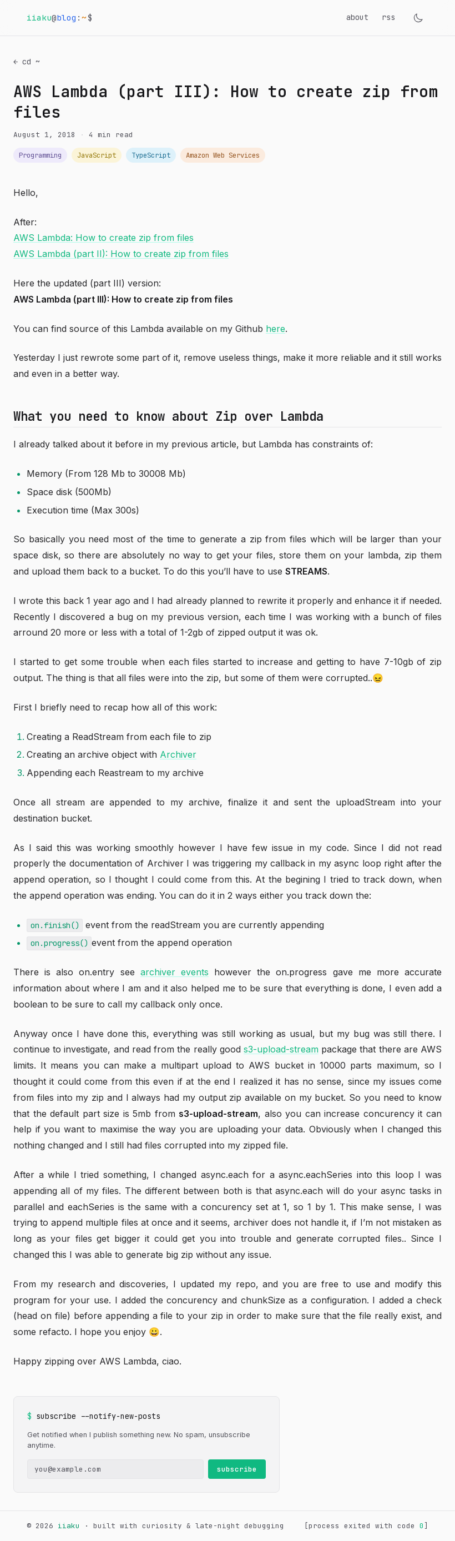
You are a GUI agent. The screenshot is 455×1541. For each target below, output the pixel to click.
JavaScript (96, 155)
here (275, 328)
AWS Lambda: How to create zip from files (103, 237)
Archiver (178, 754)
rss (388, 17)
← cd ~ (26, 62)
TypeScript (151, 155)
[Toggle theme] (418, 18)
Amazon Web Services (223, 155)
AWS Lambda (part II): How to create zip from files (121, 253)
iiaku (69, 1525)
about (357, 17)
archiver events (174, 972)
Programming (40, 155)
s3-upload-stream (281, 1049)
